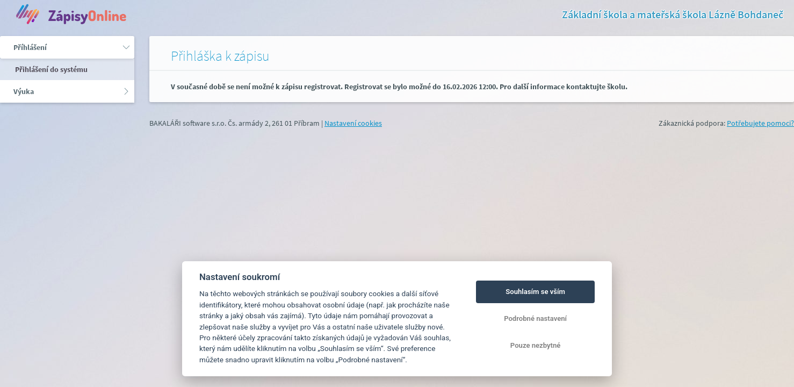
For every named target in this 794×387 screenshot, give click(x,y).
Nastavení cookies (353, 123)
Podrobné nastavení (535, 318)
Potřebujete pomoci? (760, 123)
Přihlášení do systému (50, 69)
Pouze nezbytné (535, 345)
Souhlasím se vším (535, 292)
